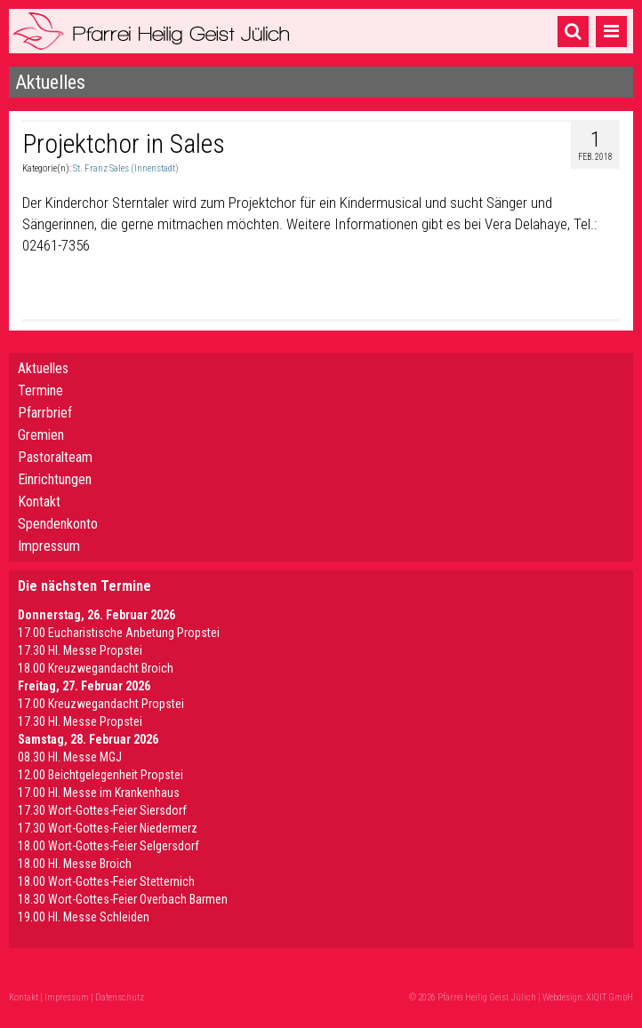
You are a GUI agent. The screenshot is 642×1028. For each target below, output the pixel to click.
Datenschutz (119, 997)
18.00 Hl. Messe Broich (75, 864)
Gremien (41, 434)
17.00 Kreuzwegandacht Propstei (101, 704)
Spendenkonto (58, 523)
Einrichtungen (55, 479)
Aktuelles (43, 368)
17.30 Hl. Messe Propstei (80, 650)
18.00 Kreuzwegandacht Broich (95, 668)
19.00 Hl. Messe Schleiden (83, 917)
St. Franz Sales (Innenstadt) (126, 168)
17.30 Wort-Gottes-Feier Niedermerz (107, 828)
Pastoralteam (55, 457)
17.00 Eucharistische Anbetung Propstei (119, 633)
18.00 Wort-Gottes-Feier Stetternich (106, 881)
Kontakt (39, 501)
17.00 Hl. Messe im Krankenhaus (99, 792)
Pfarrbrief (45, 412)
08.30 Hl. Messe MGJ (70, 757)
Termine (40, 390)
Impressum (49, 546)
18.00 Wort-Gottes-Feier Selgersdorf (108, 846)
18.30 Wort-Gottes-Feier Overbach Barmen (123, 899)
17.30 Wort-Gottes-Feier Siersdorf (102, 810)
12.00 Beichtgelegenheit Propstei (100, 775)
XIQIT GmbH (609, 997)
